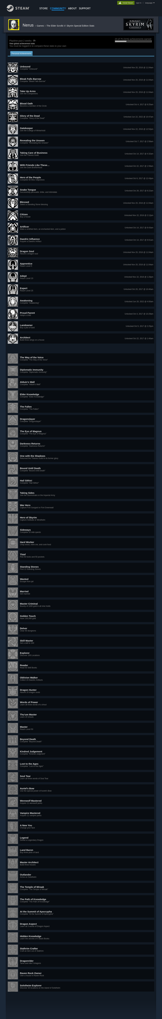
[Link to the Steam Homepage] (20, 10)
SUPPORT (85, 8)
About (72, 8)
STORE (43, 8)
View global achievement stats (22, 43)
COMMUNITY (58, 8)
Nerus (29, 25)
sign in (138, 3)
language (149, 3)
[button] (81, 68)
